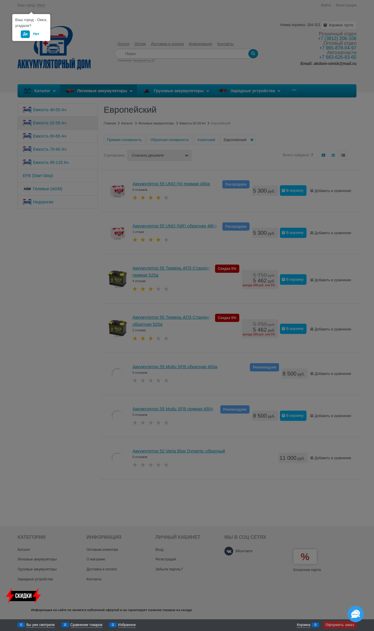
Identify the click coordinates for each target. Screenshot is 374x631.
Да (25, 34)
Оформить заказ (339, 625)
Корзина (303, 625)
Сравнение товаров (86, 625)
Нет (36, 34)
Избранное (127, 625)
